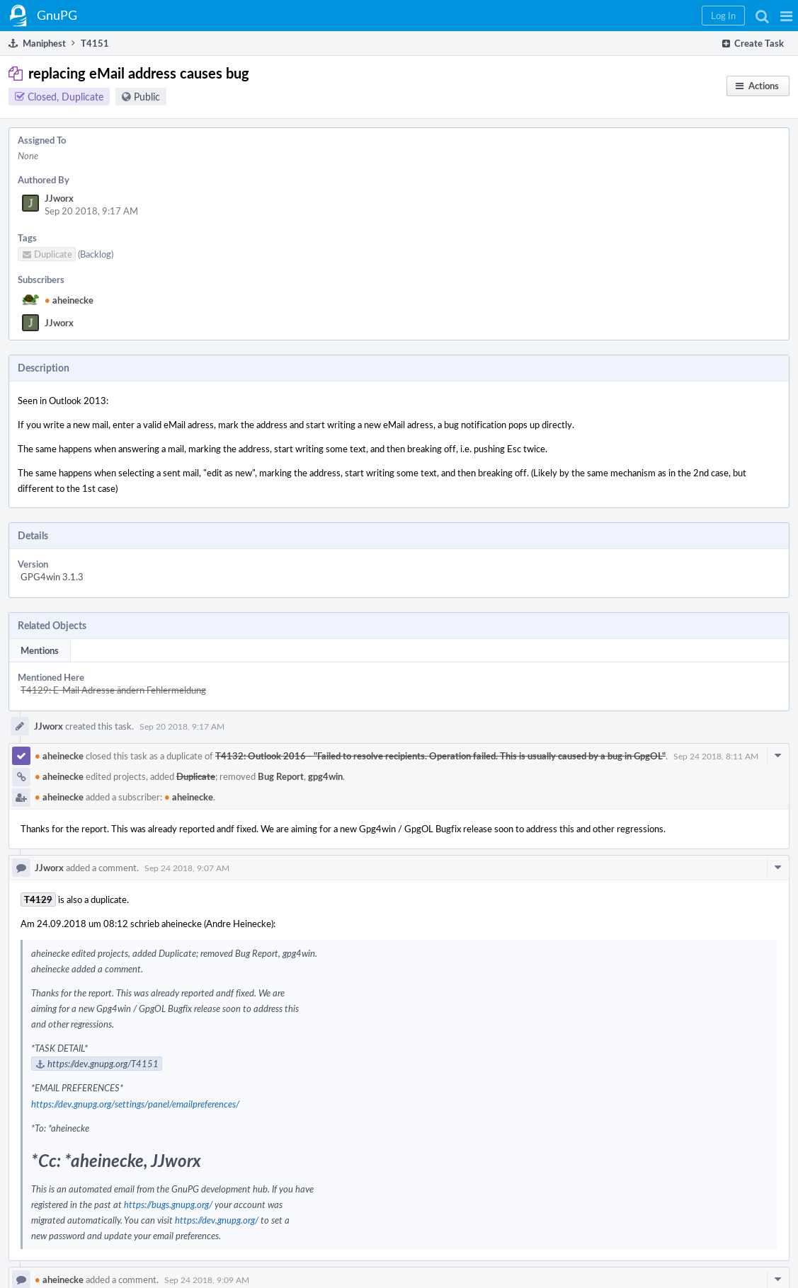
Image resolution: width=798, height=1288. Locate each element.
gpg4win (325, 776)
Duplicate (195, 776)
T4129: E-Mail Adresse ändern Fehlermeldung (113, 690)
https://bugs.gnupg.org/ (168, 1204)
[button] (786, 15)
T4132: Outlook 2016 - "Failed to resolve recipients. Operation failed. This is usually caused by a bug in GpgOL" (440, 755)
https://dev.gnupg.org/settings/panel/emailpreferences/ (135, 1104)
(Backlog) (95, 254)
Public (147, 96)
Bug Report (281, 776)
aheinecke (69, 300)
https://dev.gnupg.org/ (216, 1220)
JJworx (59, 198)
